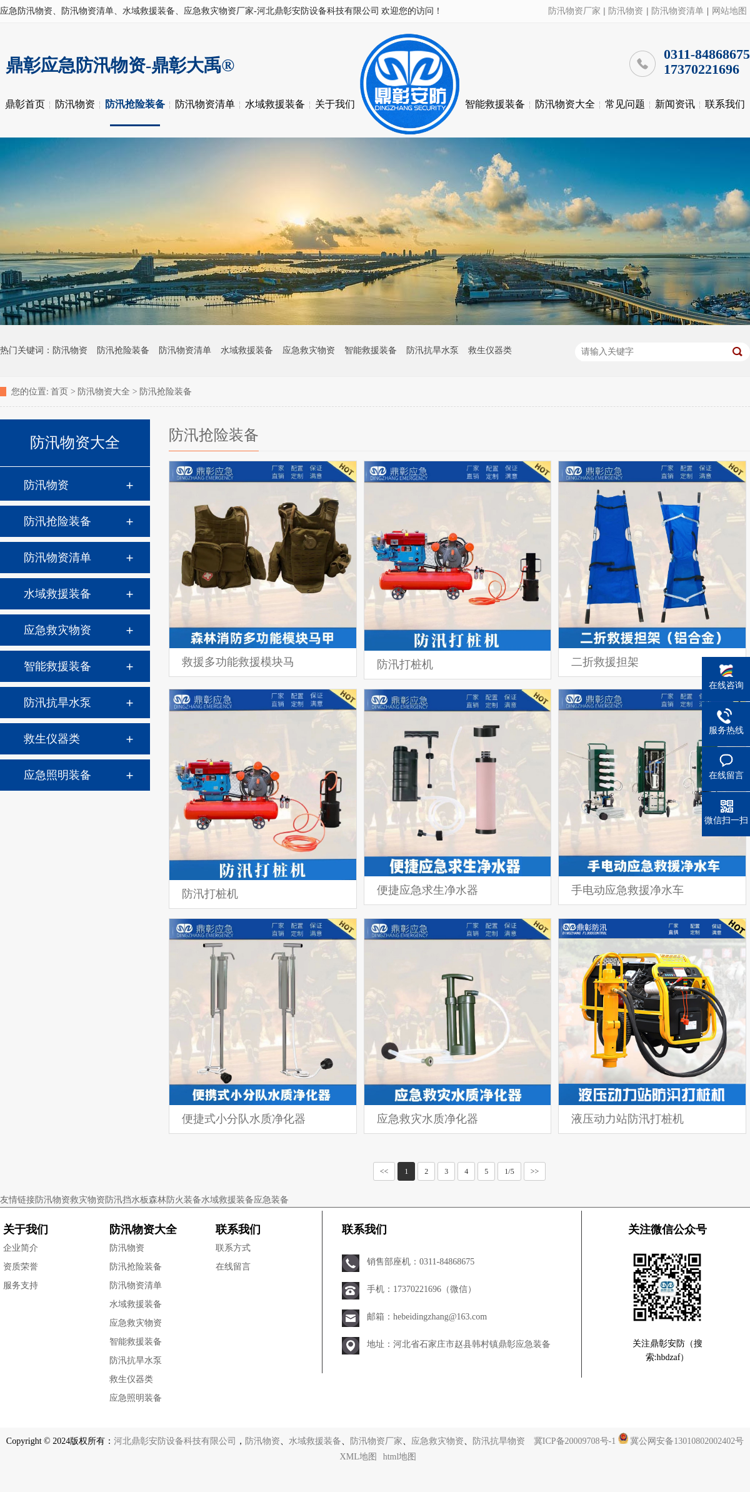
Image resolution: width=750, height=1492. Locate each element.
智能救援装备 (495, 104)
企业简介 (20, 1248)
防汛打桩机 (405, 664)
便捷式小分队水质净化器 (244, 1119)
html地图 (400, 1456)
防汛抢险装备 (135, 104)
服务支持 (20, 1285)
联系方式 (233, 1248)
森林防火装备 (175, 1199)
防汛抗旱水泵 (432, 350)
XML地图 (358, 1456)
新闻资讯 (675, 104)
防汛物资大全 (565, 104)
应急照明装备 (57, 775)
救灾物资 (87, 1199)
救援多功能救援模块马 (238, 662)
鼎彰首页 (25, 104)
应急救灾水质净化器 (427, 1119)
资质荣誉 (20, 1266)
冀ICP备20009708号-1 (575, 1441)
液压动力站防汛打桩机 (627, 1119)
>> (535, 1171)
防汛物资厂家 (574, 11)
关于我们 (335, 104)
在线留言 (233, 1266)
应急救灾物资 (308, 350)
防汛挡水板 (127, 1199)
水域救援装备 (275, 104)
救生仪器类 (490, 350)
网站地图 (729, 11)
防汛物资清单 (677, 11)
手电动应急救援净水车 (627, 890)
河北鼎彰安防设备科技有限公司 (175, 1441)
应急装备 (271, 1199)
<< (384, 1171)
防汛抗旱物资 (498, 1441)
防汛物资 (625, 11)
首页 (59, 391)
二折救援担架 (605, 662)
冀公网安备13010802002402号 (687, 1441)
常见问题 (625, 104)
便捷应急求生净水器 (427, 890)
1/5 (509, 1171)
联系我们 (725, 104)
